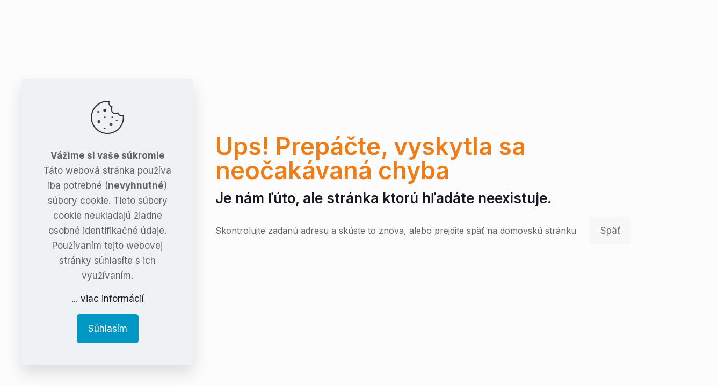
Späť (610, 230)
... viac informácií (107, 298)
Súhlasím (107, 328)
